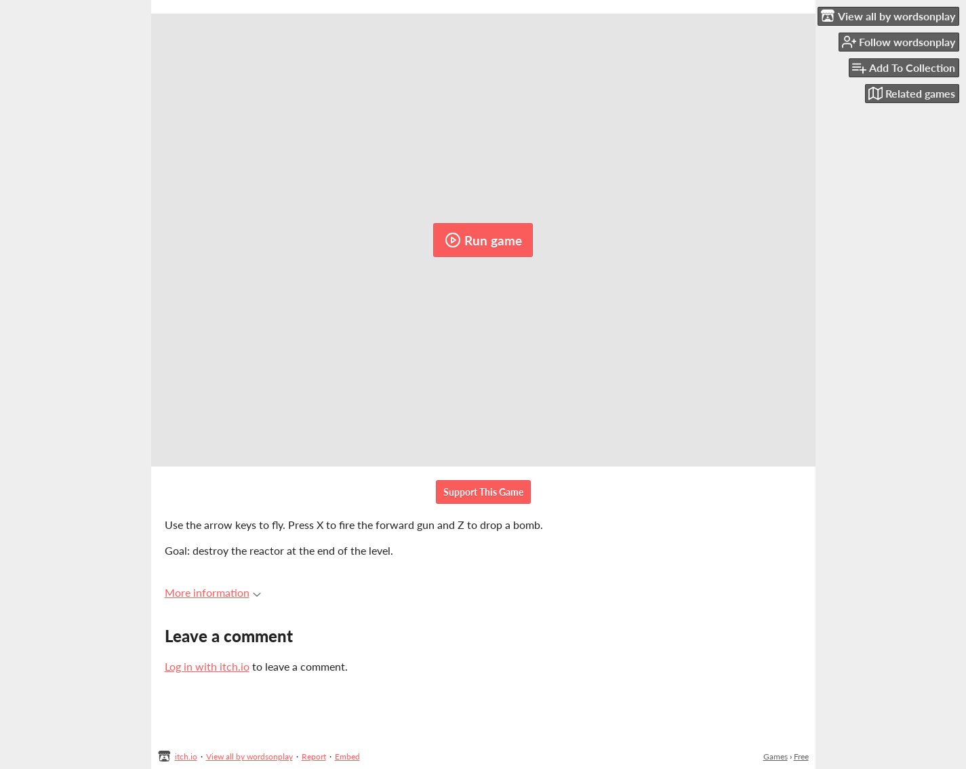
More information (213, 592)
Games (775, 756)
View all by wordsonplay (249, 756)
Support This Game (483, 492)
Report (314, 756)
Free (801, 756)
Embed (347, 756)
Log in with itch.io (207, 666)
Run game (483, 240)
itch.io (186, 756)
